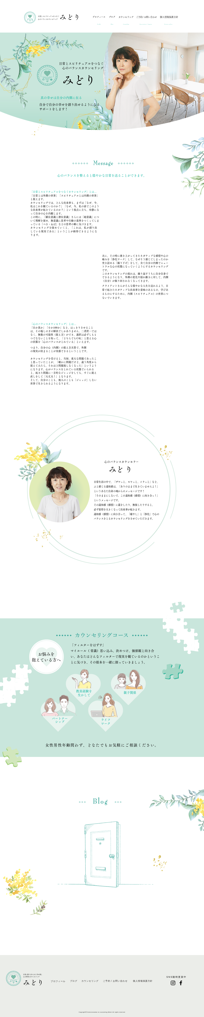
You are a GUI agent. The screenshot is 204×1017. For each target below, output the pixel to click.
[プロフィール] (98, 18)
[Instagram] (173, 983)
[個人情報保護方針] (169, 18)
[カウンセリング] (126, 18)
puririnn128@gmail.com (176, 1001)
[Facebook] (181, 983)
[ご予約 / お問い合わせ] (146, 18)
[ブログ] (112, 18)
